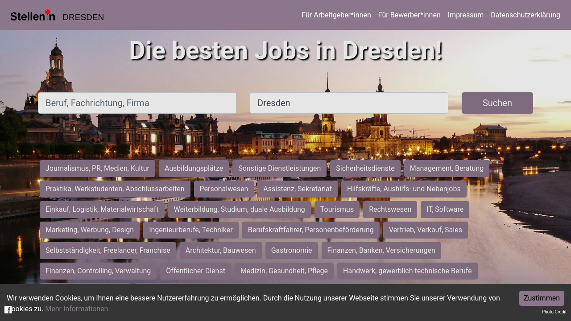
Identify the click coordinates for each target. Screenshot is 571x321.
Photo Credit (554, 311)
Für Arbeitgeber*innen (336, 15)
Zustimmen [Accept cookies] (542, 298)
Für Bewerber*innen (409, 15)
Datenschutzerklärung (525, 15)
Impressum (466, 15)
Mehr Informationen (76, 309)
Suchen (497, 103)
